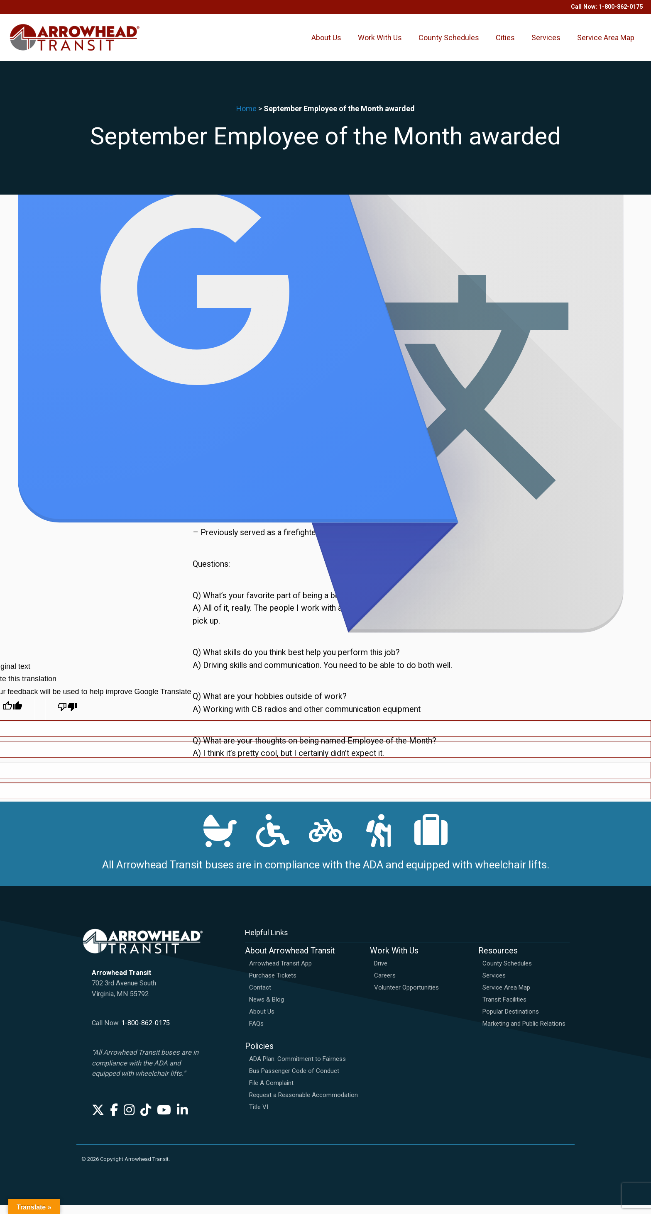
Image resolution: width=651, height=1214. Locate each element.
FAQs (256, 1033)
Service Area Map (605, 42)
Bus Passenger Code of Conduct (294, 1080)
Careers (385, 985)
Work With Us (380, 42)
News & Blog (266, 1009)
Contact (260, 997)
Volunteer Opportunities (406, 997)
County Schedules (448, 42)
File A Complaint (271, 1092)
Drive (380, 973)
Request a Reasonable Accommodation (303, 1104)
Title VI (258, 1116)
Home (246, 118)
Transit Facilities (504, 1009)
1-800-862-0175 (145, 1032)
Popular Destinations (510, 1021)
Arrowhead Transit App (280, 973)
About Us (326, 42)
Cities (505, 42)
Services (545, 42)
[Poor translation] (67, 709)
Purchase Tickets (272, 985)
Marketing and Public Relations (523, 1033)
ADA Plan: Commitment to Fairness (297, 1068)
